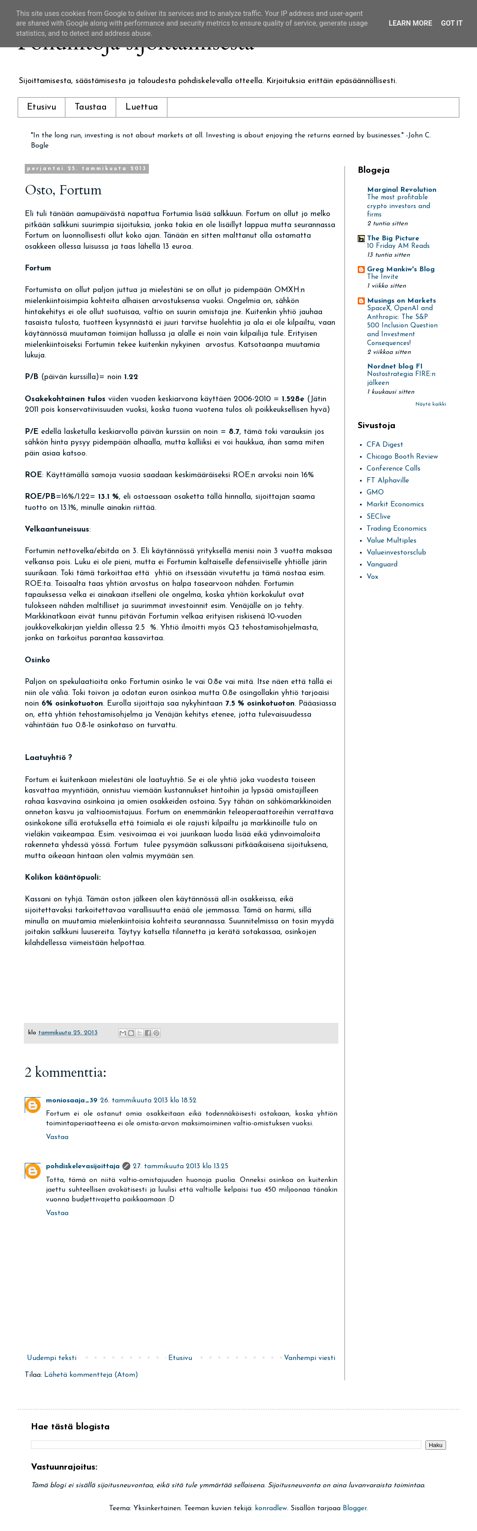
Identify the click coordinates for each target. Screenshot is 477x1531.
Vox (372, 577)
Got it (451, 23)
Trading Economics (397, 528)
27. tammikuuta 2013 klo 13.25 (180, 1166)
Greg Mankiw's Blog (401, 269)
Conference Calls (393, 468)
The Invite (382, 277)
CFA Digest (385, 444)
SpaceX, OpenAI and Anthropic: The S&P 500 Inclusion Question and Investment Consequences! (402, 326)
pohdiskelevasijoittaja (83, 1166)
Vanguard (382, 564)
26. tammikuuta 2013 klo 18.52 (148, 1100)
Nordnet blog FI (395, 366)
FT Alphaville (388, 480)
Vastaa (57, 1137)
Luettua (141, 107)
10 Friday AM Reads (398, 246)
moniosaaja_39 (72, 1100)
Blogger (355, 1508)
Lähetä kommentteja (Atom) (91, 1375)
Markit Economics (395, 504)
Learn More (410, 23)
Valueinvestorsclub (396, 552)
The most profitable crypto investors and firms (398, 206)
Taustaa (91, 107)
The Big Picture (393, 238)
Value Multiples (391, 540)
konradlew (271, 1508)
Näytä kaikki (431, 404)
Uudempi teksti (51, 1358)
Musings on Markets (401, 300)
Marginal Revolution (401, 190)
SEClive (378, 516)
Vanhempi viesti (309, 1358)
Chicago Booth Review (402, 456)
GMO (375, 492)
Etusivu (41, 107)
